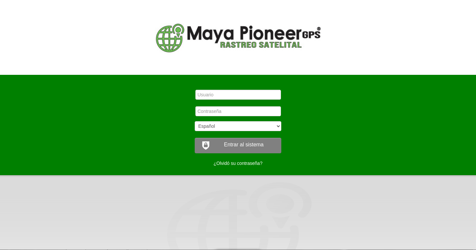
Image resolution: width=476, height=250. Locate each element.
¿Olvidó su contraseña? (238, 163)
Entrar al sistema (233, 145)
